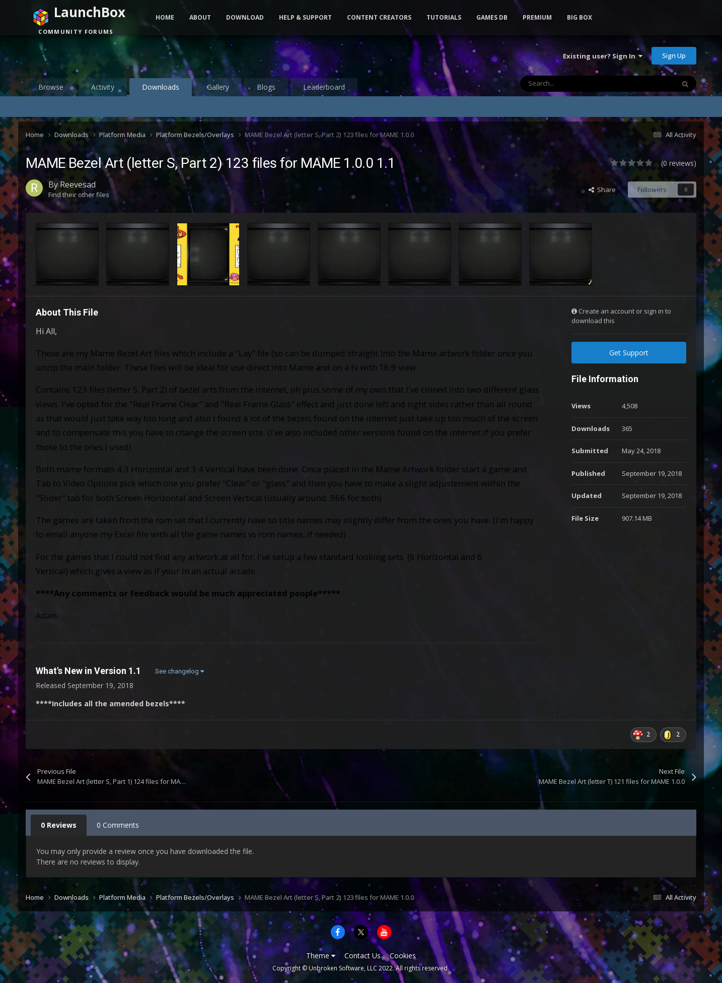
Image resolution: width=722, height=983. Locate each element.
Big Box (579, 17)
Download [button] (245, 17)
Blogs (266, 87)
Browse (50, 87)
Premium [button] (537, 17)
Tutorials (443, 17)
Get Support (628, 352)
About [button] (200, 17)
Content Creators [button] (379, 17)
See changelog (179, 671)
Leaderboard (324, 87)
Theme (320, 955)
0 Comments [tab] (118, 825)
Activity (102, 87)
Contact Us (362, 955)
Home (165, 17)
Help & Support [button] (305, 17)
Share (602, 189)
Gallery (218, 87)
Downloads (160, 89)
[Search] (576, 84)
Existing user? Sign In (602, 55)
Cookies (403, 955)
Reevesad (78, 184)
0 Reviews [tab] (59, 825)
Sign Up (674, 55)
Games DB (492, 17)
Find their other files (78, 194)
